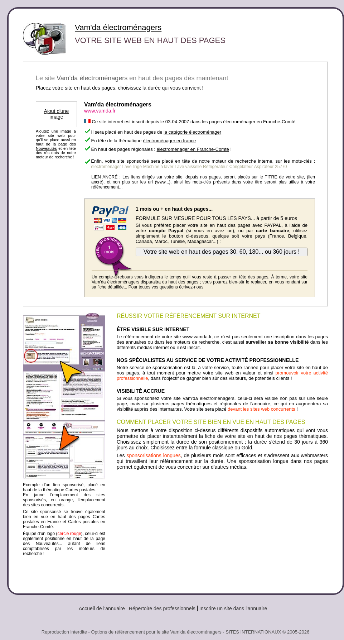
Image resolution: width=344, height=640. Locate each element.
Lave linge (132, 166)
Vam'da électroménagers (118, 27)
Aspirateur (264, 166)
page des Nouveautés (56, 146)
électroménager (106, 166)
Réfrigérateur (215, 166)
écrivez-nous (191, 287)
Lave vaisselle (188, 166)
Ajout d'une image (56, 114)
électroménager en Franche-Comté (192, 149)
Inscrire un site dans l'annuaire (233, 608)
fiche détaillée (110, 287)
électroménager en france (169, 140)
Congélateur (241, 166)
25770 (281, 166)
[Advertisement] (222, 529)
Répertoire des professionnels (162, 608)
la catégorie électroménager (192, 132)
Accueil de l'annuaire (102, 608)
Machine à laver (158, 166)
